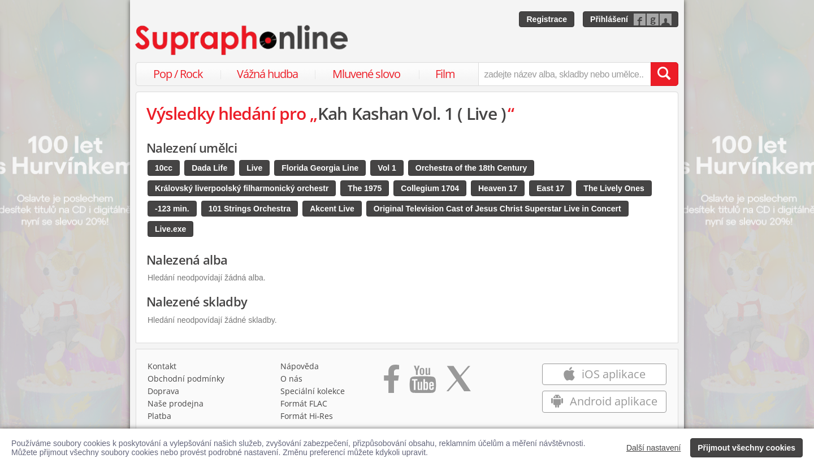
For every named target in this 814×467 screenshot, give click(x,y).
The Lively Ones (613, 188)
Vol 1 (387, 167)
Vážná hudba (267, 73)
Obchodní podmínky (186, 378)
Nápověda (299, 366)
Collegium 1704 (430, 188)
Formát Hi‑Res (307, 415)
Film (445, 73)
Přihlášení (609, 19)
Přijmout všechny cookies (746, 447)
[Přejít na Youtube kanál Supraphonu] (422, 382)
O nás (291, 378)
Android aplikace (604, 401)
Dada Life (209, 167)
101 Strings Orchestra (250, 208)
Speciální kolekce (312, 391)
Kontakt (162, 366)
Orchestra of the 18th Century (471, 167)
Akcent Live (332, 208)
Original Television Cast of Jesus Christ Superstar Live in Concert (497, 208)
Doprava (163, 391)
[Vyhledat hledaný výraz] (664, 74)
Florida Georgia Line (320, 167)
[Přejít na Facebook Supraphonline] (391, 382)
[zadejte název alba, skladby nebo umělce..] (564, 74)
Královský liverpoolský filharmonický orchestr (241, 188)
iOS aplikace (604, 374)
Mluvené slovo (366, 73)
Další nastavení (653, 447)
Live (254, 167)
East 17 (550, 188)
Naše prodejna (176, 403)
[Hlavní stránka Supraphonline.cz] (242, 40)
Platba (159, 415)
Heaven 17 (497, 188)
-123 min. (172, 208)
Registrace (546, 19)
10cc (163, 167)
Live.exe (170, 229)
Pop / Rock (178, 73)
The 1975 (365, 188)
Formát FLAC (303, 403)
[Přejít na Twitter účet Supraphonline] (458, 382)
